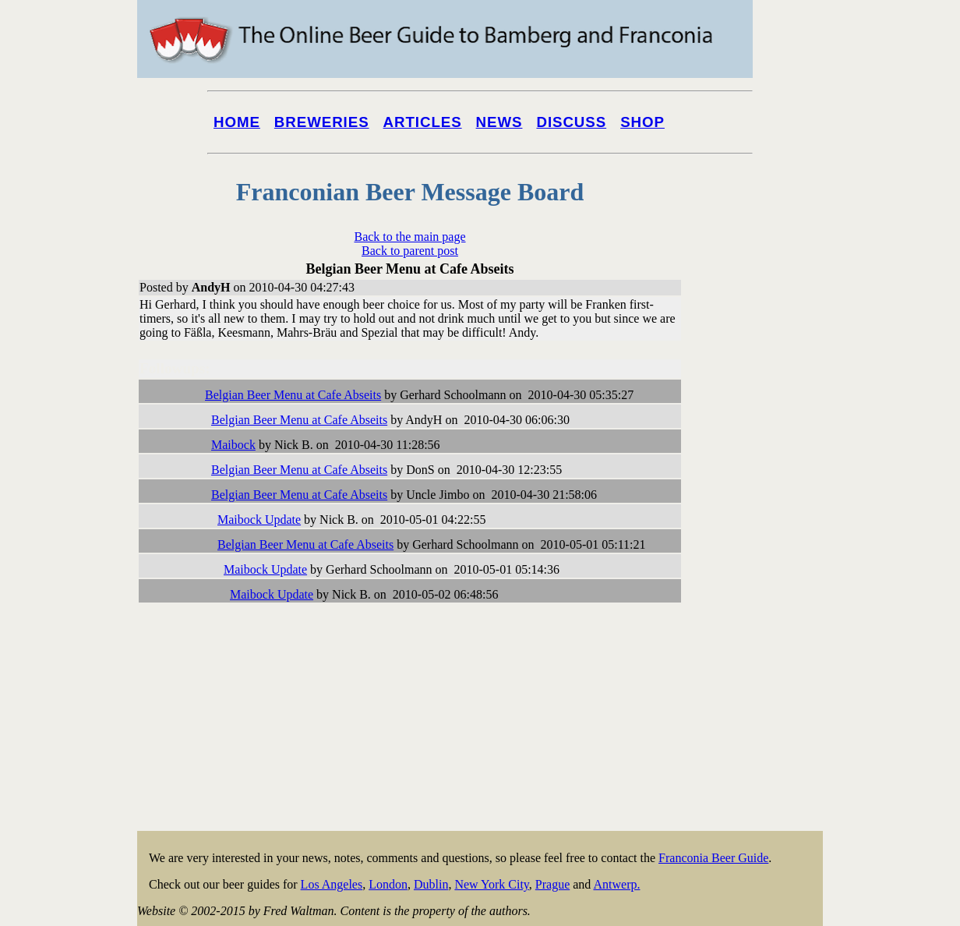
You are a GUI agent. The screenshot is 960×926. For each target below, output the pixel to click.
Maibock (233, 444)
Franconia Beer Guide (713, 857)
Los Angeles (332, 884)
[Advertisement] (760, 594)
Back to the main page (409, 236)
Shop (642, 122)
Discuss (571, 122)
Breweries (321, 122)
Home (237, 122)
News (499, 122)
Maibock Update (259, 519)
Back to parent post (410, 250)
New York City (491, 884)
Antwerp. (616, 884)
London (388, 884)
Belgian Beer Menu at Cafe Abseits (293, 394)
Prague (552, 884)
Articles (422, 122)
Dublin (431, 884)
